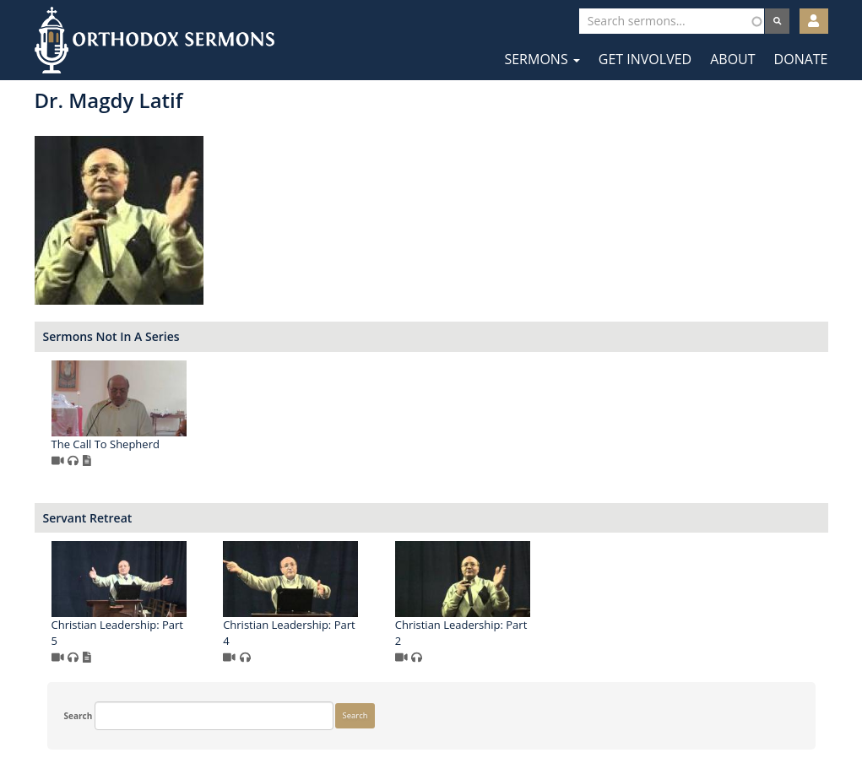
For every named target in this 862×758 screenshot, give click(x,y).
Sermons (541, 59)
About (732, 59)
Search (66, 113)
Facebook (381, 705)
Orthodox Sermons (154, 40)
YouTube (482, 705)
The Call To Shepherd (310, 444)
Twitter (433, 705)
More (62, 577)
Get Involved (645, 59)
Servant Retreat (292, 518)
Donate (801, 59)
